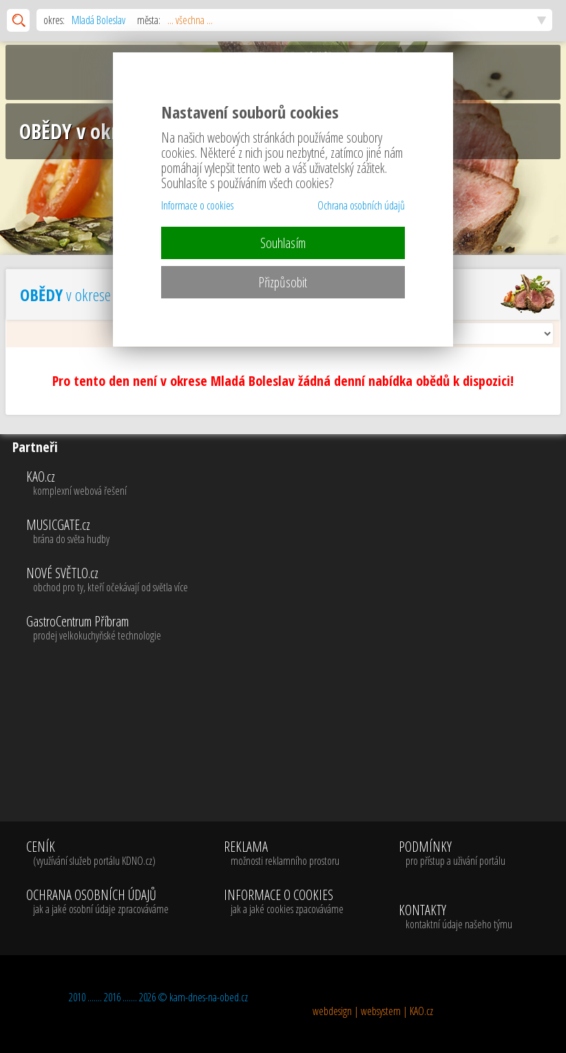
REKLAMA (284, 854)
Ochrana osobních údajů (361, 205)
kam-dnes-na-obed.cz (208, 997)
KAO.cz (293, 484)
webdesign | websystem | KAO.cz (373, 1011)
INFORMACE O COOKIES (284, 902)
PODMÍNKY (452, 854)
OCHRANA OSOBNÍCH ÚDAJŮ (97, 902)
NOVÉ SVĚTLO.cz (293, 580)
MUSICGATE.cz (293, 532)
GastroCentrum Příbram (293, 628)
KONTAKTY (455, 917)
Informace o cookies (197, 205)
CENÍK (97, 854)
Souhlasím (283, 243)
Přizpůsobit (282, 282)
